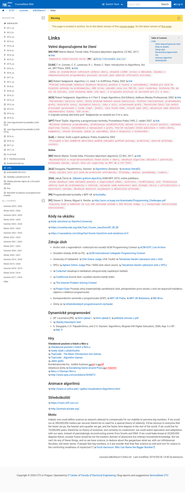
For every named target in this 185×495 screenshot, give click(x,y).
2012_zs (9, 37)
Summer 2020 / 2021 (13, 250)
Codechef (61, 270)
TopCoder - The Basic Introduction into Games (76, 353)
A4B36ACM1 (11, 23)
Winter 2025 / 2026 (12, 211)
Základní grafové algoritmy (86, 177)
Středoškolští (161, 60)
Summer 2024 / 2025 (13, 215)
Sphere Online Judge (74, 264)
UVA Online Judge (92, 258)
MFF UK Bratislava (139, 297)
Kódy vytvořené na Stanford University (71, 220)
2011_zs (9, 28)
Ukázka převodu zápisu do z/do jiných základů (22, 182)
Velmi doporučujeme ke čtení (168, 44)
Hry (156, 55)
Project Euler (63, 288)
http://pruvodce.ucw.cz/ (111, 58)
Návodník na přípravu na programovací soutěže (22, 194)
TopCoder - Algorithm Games (67, 356)
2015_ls (9, 59)
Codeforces (62, 276)
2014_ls (9, 50)
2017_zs (9, 82)
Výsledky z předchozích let (17, 177)
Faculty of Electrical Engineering (98, 474)
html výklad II (103, 317)
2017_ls (9, 77)
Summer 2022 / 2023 (13, 233)
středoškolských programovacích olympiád (89, 303)
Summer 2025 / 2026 (13, 206)
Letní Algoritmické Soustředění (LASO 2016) (22, 130)
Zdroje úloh (160, 49)
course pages (126, 26)
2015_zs (9, 64)
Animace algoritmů (163, 58)
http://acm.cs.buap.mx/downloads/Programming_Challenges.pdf (129, 199)
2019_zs (9, 100)
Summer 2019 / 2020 (13, 259)
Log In (178, 4)
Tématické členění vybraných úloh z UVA (141, 258)
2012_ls (9, 32)
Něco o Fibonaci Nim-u (63, 370)
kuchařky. (101, 193)
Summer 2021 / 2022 (13, 241)
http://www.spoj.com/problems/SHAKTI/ (73, 374)
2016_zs (9, 73)
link (53, 55)
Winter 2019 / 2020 (12, 264)
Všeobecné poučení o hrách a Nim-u (70, 346)
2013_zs (9, 46)
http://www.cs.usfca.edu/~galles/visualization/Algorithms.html (85, 388)
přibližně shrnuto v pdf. (126, 317)
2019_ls (9, 95)
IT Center (72, 474)
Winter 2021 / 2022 (12, 246)
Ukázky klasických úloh (68, 321)
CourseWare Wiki (17, 4)
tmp (7, 188)
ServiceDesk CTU (159, 474)
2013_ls (9, 41)
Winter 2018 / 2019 (12, 273)
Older (6, 281)
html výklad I (85, 317)
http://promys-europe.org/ (65, 408)
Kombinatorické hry (14, 163)
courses (23, 10)
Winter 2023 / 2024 (12, 228)
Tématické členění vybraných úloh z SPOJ (144, 264)
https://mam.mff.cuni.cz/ (65, 402)
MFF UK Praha (117, 297)
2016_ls (9, 68)
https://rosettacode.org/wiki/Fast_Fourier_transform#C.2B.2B (84, 226)
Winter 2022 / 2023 (12, 237)
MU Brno (158, 297)
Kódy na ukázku (162, 47)
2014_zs (9, 55)
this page (166, 26)
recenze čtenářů (131, 168)
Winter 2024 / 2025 (12, 219)
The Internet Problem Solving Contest (76, 282)
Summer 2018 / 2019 (13, 268)
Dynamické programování (166, 52)
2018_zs (9, 91)
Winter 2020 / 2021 (12, 255)
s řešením (111, 367)
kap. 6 (59, 328)
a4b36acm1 (39, 10)
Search (165, 4)
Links (8, 168)
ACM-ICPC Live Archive (152, 246)
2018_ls (9, 86)
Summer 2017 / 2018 (13, 277)
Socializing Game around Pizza (86, 367)
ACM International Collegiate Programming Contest (117, 252)
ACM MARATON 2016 (15, 172)
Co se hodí (10, 154)
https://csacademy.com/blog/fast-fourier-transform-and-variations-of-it (89, 232)
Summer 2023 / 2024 (13, 224)
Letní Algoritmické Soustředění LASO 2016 (21, 123)
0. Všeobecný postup (14, 159)
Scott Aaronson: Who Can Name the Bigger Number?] (126, 446)
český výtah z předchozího (65, 349)
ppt (93, 363)
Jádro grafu (57, 360)
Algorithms (101, 168)
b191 (12, 10)
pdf (102, 363)
